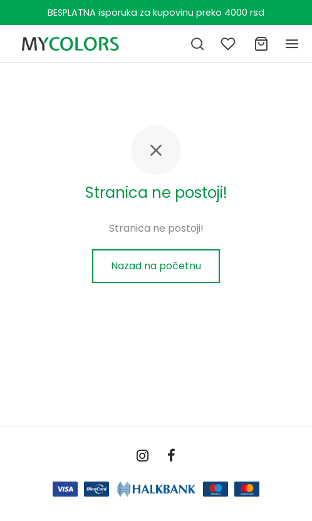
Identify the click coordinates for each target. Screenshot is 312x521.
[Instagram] (142, 457)
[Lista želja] (229, 43)
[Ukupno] (261, 43)
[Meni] (291, 44)
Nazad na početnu (156, 266)
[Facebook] (171, 457)
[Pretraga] (197, 43)
